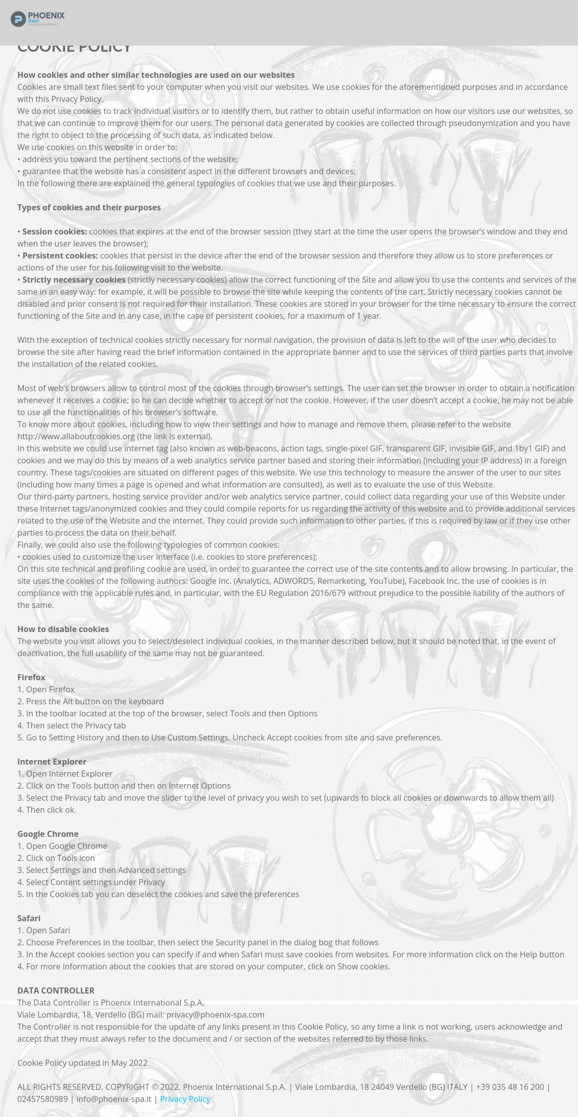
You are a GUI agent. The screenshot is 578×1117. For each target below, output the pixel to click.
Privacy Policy (185, 1098)
